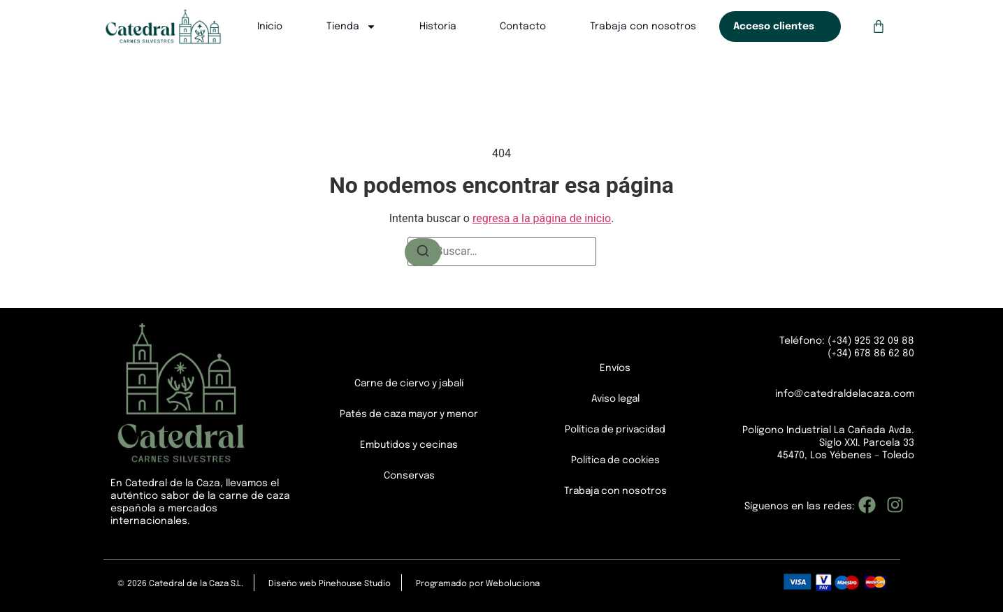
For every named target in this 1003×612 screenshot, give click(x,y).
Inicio (269, 26)
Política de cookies (615, 460)
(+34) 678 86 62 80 (871, 353)
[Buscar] (423, 252)
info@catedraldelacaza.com (844, 394)
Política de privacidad (615, 430)
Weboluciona (513, 584)
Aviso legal (615, 399)
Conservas (409, 476)
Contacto (523, 26)
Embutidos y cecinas (409, 445)
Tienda (350, 26)
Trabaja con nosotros (643, 26)
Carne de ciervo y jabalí (409, 383)
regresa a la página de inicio (541, 218)
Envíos (615, 368)
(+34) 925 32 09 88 (869, 341)
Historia (437, 26)
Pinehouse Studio (355, 584)
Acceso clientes (773, 26)
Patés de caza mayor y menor (409, 414)
